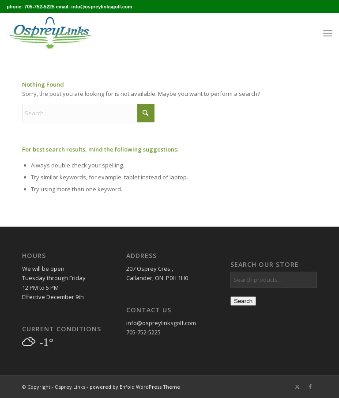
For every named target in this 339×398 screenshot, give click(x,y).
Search (243, 301)
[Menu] (327, 33)
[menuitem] (327, 33)
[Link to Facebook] (310, 386)
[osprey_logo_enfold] (50, 33)
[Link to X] (297, 386)
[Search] (88, 113)
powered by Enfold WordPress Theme (135, 386)
